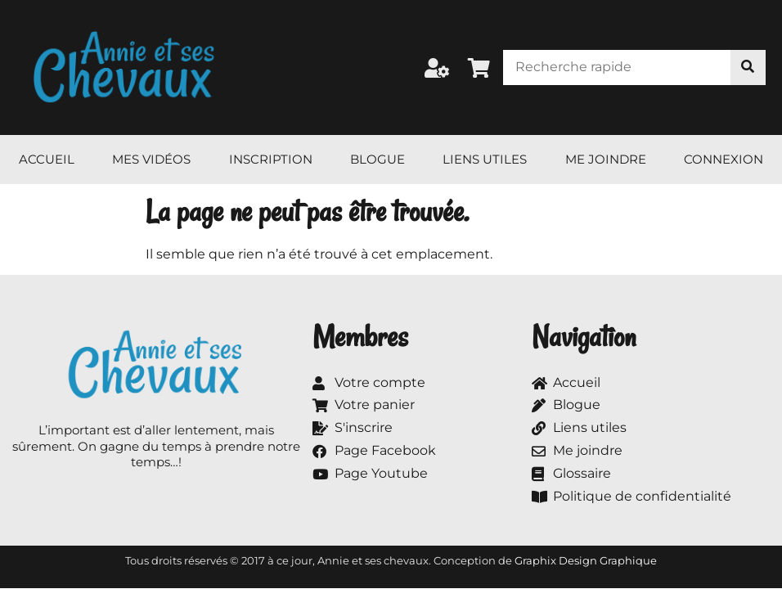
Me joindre (605, 159)
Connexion (723, 159)
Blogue (377, 159)
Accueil (46, 159)
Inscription (270, 159)
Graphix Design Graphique (586, 560)
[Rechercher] (748, 67)
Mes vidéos (151, 159)
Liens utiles (485, 159)
